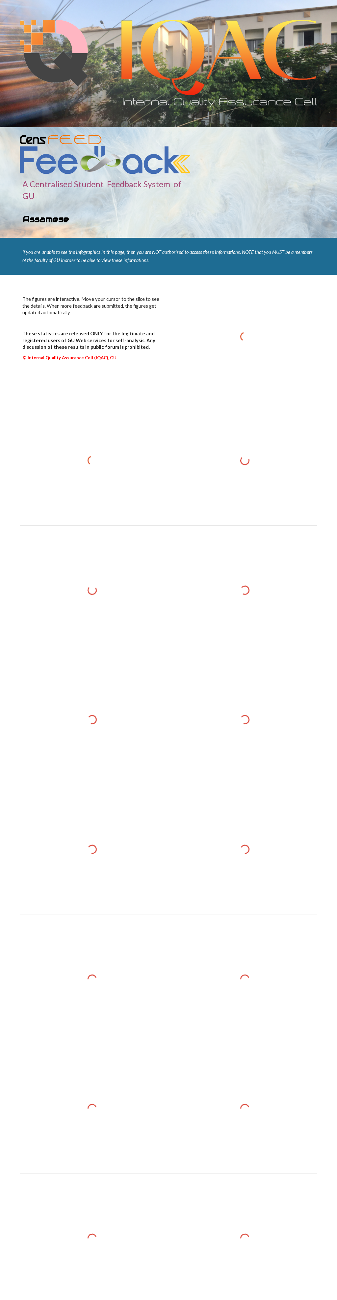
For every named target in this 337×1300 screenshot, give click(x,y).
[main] (105, 202)
